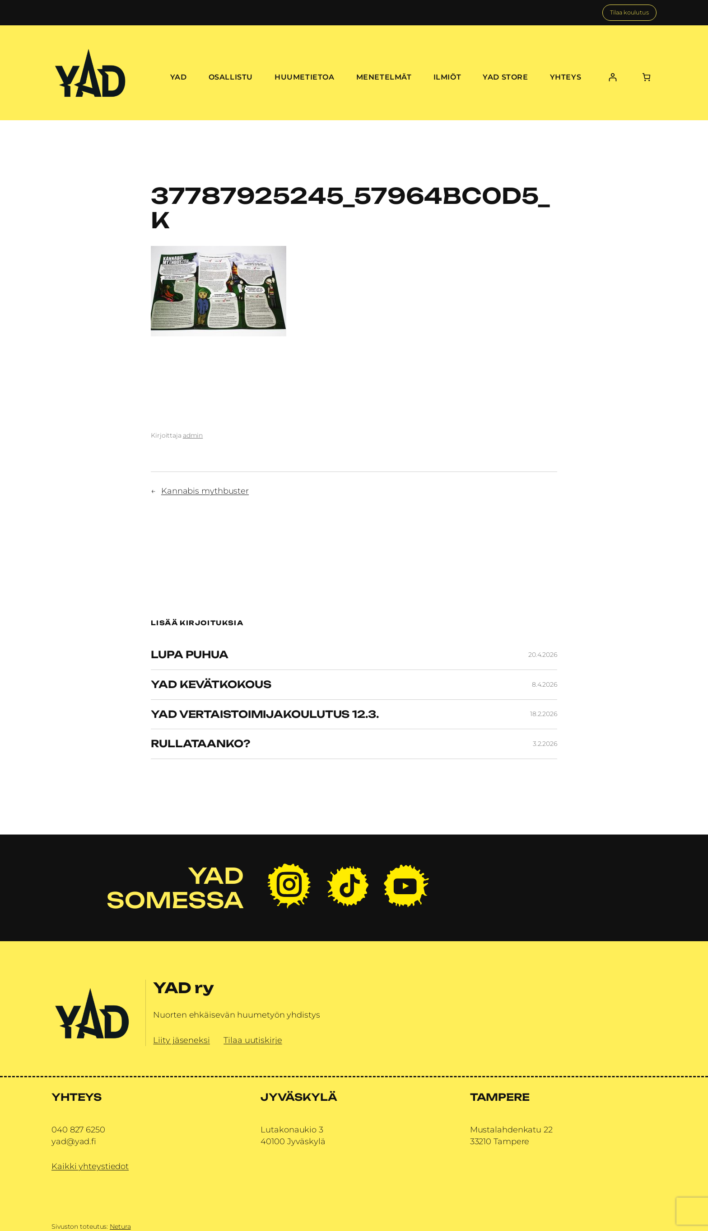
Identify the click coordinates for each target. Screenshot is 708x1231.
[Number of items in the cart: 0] (646, 77)
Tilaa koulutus (629, 12)
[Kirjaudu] (612, 77)
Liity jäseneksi (181, 1040)
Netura (120, 1226)
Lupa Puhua (189, 654)
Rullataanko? (200, 744)
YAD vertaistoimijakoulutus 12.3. (265, 714)
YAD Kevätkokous (211, 684)
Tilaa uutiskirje (253, 1040)
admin (193, 435)
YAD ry (183, 988)
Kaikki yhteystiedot (90, 1166)
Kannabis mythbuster (205, 491)
